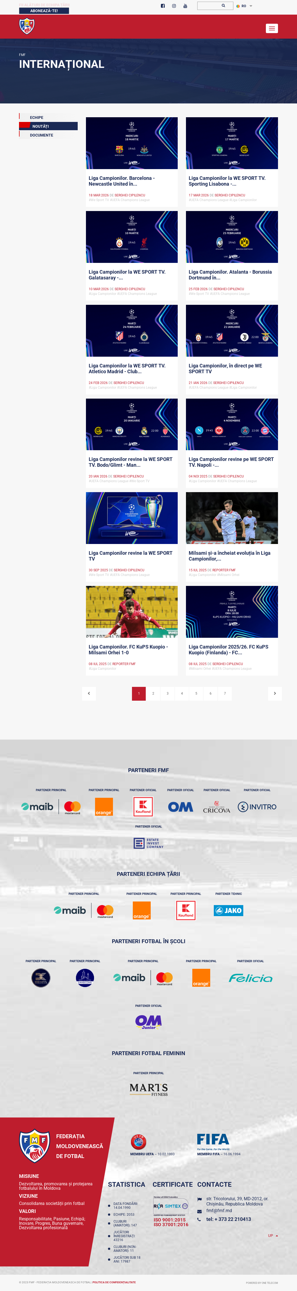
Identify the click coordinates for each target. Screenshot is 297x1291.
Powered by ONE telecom (262, 1283)
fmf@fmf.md (219, 1210)
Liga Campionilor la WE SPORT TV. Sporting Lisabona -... (227, 181)
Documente (36, 134)
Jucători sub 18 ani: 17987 (127, 1259)
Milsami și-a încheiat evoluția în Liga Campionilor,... (230, 556)
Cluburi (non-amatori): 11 (125, 1249)
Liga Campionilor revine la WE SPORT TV (130, 556)
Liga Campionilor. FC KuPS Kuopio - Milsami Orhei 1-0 (128, 649)
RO (241, 6)
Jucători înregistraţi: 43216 (124, 1236)
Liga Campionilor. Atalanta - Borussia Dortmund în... (230, 275)
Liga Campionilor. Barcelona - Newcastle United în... (122, 181)
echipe (31, 116)
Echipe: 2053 (125, 1215)
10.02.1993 (166, 1154)
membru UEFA (142, 1154)
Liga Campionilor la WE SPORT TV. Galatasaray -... (127, 275)
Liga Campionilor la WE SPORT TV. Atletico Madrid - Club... (127, 368)
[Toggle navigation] (272, 28)
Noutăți (34, 125)
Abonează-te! (44, 11)
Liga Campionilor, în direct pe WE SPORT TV (225, 368)
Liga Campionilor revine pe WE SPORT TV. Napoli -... (231, 462)
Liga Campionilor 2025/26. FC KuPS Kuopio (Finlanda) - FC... (228, 649)
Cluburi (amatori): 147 (126, 1223)
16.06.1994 (232, 1154)
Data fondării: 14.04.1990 (126, 1206)
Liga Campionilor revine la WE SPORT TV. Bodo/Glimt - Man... (130, 462)
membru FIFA (208, 1154)
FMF (22, 55)
